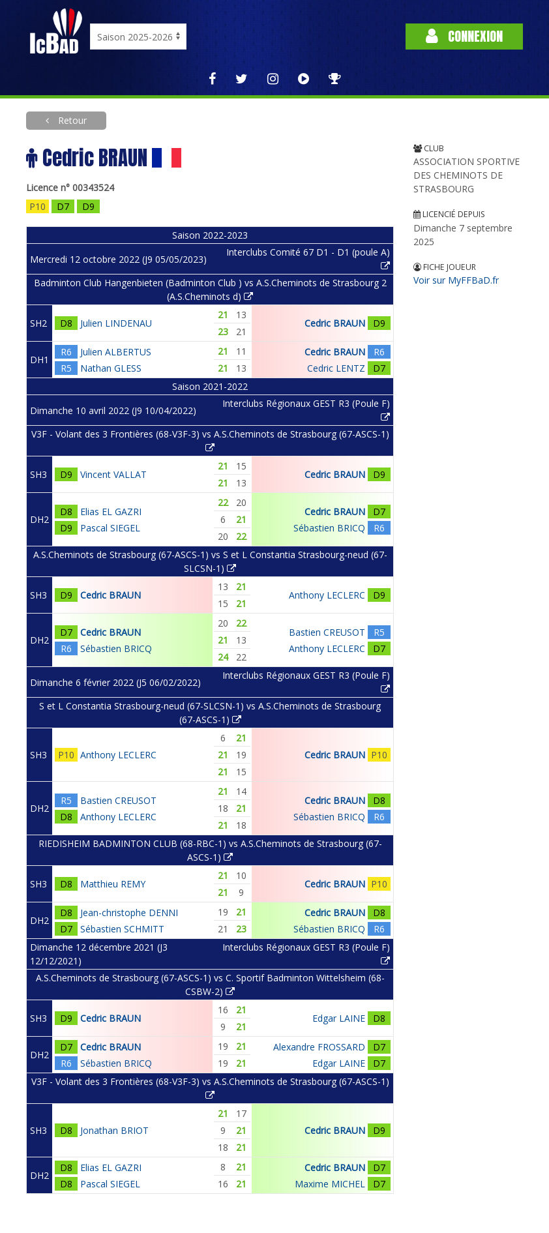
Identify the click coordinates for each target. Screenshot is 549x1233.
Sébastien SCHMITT (122, 929)
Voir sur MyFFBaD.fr (456, 280)
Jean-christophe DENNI (129, 912)
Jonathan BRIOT (114, 1130)
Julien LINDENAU (116, 323)
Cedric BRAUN (334, 323)
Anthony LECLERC (327, 595)
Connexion (464, 36)
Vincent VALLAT (113, 474)
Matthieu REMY (112, 884)
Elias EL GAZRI (110, 511)
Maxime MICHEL (330, 1184)
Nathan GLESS (110, 368)
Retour (71, 120)
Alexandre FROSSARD (319, 1047)
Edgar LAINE (338, 1018)
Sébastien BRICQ (329, 528)
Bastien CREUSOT (327, 632)
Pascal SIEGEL (110, 528)
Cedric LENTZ (336, 368)
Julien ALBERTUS (115, 352)
